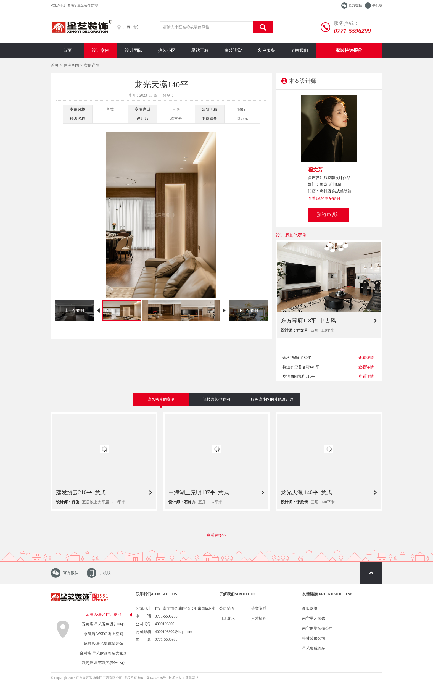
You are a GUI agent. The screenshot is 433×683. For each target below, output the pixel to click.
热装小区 (167, 50)
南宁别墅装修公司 (317, 628)
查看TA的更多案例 (324, 198)
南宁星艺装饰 (313, 618)
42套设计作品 (338, 178)
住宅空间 (71, 65)
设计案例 (100, 50)
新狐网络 (310, 608)
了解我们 (299, 50)
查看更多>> (216, 535)
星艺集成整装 (313, 648)
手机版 (377, 5)
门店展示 (227, 618)
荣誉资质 (258, 608)
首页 (67, 50)
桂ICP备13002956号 (152, 678)
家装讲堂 (233, 50)
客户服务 (266, 50)
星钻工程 (200, 50)
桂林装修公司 (313, 638)
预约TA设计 (328, 214)
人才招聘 (258, 618)
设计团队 (133, 50)
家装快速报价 (349, 50)
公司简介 (227, 608)
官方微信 (355, 5)
